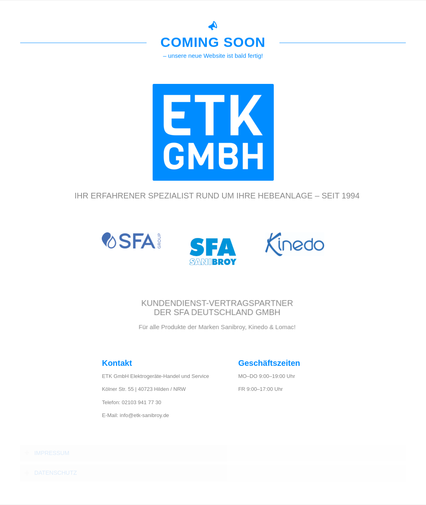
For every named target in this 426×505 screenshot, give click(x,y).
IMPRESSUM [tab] (46, 453)
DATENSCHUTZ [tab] (50, 473)
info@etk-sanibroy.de (144, 415)
